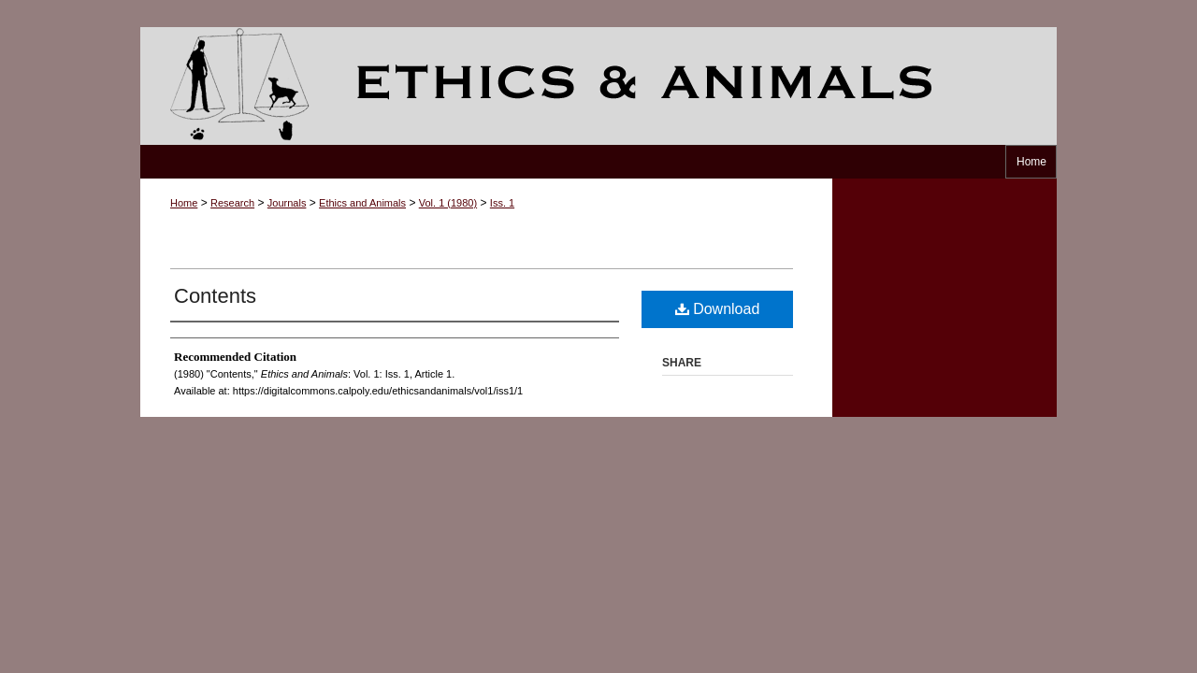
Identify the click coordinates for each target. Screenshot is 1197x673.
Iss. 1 (502, 202)
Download (717, 309)
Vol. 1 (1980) (448, 202)
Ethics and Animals (598, 86)
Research (232, 202)
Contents (215, 296)
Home (183, 202)
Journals (287, 202)
